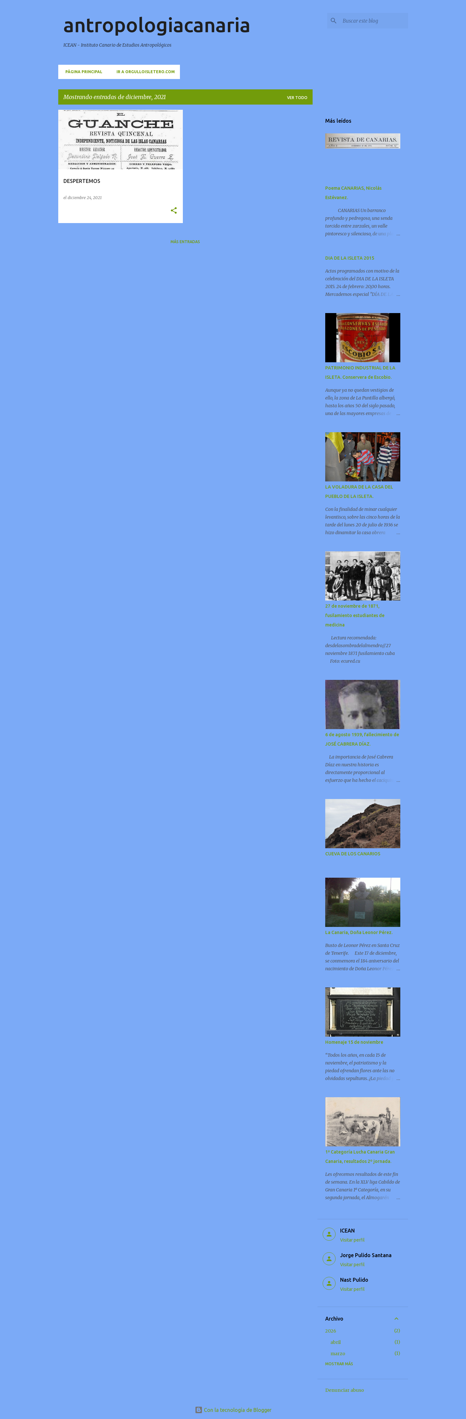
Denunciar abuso (344, 1390)
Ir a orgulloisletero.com (144, 72)
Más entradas (185, 242)
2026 (330, 1331)
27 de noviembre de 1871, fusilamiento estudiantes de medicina (354, 615)
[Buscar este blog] (374, 20)
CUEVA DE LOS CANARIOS (352, 853)
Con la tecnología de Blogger (233, 1410)
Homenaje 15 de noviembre (354, 1042)
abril (335, 1342)
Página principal (81, 72)
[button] (174, 211)
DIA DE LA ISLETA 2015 (349, 258)
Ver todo (297, 98)
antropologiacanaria (156, 24)
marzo (337, 1354)
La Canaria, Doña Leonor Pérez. (359, 932)
